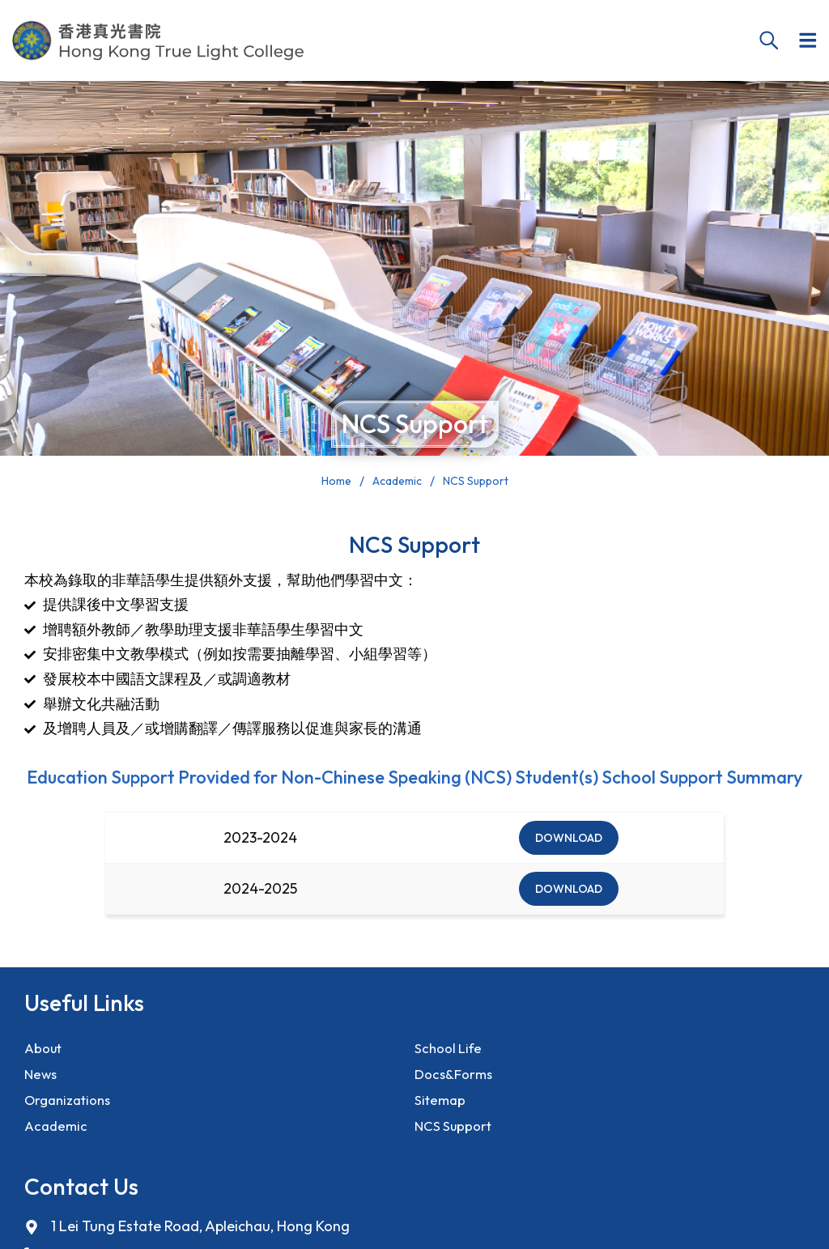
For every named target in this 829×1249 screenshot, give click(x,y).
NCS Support (455, 1141)
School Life (450, 1049)
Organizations (71, 1111)
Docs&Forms (456, 1080)
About (45, 1049)
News (42, 1080)
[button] (806, 40)
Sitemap (441, 1111)
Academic (57, 1141)
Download (568, 838)
